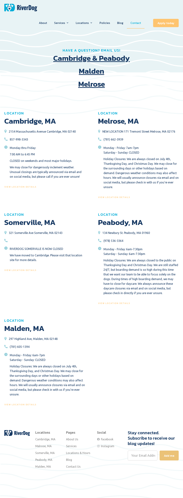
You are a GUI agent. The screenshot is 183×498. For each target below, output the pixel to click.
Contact (135, 23)
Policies (105, 23)
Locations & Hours (78, 453)
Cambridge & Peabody (91, 58)
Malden (91, 71)
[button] (61, 22)
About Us (72, 439)
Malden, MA (43, 466)
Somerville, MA (45, 453)
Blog (120, 23)
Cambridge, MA (45, 439)
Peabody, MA (43, 459)
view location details (20, 186)
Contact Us (73, 466)
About (43, 23)
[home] (20, 7)
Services (71, 446)
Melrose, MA (43, 446)
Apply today (165, 23)
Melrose (91, 84)
